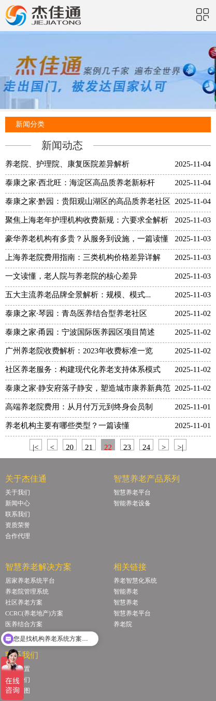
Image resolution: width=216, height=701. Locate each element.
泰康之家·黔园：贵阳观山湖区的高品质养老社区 (87, 201)
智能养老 (125, 591)
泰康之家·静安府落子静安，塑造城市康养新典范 (87, 388)
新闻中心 (17, 503)
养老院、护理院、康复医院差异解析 (67, 164)
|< (35, 446)
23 (127, 446)
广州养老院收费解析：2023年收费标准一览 (79, 351)
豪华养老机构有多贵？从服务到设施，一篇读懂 (86, 239)
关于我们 (17, 492)
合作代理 (17, 536)
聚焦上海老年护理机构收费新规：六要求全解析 (86, 220)
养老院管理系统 (27, 591)
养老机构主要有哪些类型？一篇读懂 (67, 425)
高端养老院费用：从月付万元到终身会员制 (79, 407)
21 (89, 446)
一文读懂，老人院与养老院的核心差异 (71, 276)
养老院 (122, 624)
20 (70, 446)
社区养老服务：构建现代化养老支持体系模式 (83, 369)
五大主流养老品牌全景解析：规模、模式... (78, 295)
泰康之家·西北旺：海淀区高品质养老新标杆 (80, 182)
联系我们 (17, 514)
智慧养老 (125, 602)
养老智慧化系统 (135, 580)
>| (180, 446)
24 (146, 446)
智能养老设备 (132, 503)
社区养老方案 (23, 602)
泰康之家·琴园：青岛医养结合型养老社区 (76, 313)
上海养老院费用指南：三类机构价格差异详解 (83, 257)
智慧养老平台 (132, 492)
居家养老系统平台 (30, 580)
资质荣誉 (17, 525)
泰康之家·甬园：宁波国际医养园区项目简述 (80, 332)
